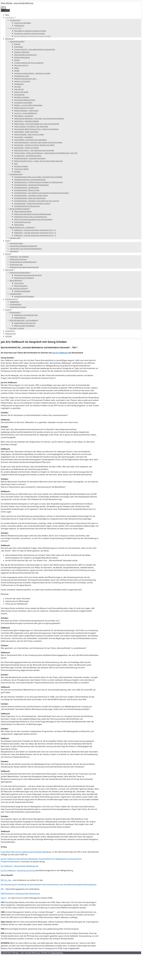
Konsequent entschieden (23, 102)
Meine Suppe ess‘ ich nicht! (24, 108)
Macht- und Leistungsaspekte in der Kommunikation (33, 219)
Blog (7, 15)
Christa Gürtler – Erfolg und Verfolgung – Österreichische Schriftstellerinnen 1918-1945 (45, 153)
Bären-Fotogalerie (20, 286)
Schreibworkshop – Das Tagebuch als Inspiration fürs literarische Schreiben (41, 193)
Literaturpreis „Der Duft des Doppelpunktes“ (26, 249)
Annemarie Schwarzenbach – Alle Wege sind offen (32, 73)
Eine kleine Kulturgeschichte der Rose (28, 275)
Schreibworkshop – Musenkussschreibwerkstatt (31, 185)
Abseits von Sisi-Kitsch (22, 81)
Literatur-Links (15, 238)
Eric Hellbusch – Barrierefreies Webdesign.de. (20, 866)
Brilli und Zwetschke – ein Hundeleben (24, 320)
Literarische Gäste (16, 243)
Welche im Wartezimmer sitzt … (25, 79)
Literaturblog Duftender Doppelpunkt (23, 246)
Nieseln (17, 60)
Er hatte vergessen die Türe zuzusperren (28, 63)
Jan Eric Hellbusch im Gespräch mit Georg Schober (32, 36)
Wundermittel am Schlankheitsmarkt (23, 262)
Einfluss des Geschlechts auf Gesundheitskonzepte (32, 214)
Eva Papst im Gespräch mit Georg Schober (29, 33)
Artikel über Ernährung (18, 259)
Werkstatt (10, 270)
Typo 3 (3, 898)
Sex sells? (17, 87)
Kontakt (8, 336)
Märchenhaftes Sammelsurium (25, 55)
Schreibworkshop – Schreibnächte (26, 187)
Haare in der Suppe (21, 92)
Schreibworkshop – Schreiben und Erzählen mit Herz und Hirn (36, 201)
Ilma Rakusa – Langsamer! (23, 116)
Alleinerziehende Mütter (23, 211)
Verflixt (16, 71)
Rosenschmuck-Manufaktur (20, 272)
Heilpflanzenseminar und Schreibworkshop (30, 180)
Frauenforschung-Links (22, 222)
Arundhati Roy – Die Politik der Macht (27, 156)
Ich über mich (15, 20)
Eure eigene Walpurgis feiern (24, 100)
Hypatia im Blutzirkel (21, 52)
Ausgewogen (19, 84)
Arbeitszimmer (12, 299)
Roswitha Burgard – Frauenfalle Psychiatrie (29, 158)
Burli (16, 164)
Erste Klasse (18, 47)
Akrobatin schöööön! (21, 97)
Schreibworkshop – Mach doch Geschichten (30, 198)
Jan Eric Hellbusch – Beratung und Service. (18, 870)
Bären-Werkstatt (16, 280)
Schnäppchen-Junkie (21, 76)
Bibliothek (10, 39)
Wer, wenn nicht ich (21, 65)
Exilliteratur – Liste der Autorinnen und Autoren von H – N (35, 233)
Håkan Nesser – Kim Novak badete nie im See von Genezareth (36, 124)
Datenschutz (10, 333)
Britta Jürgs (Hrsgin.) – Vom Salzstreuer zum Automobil (34, 150)
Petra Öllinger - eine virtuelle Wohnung (17, 3)
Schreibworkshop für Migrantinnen (27, 206)
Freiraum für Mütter (21, 169)
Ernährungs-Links (16, 265)
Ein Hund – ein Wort (17, 328)
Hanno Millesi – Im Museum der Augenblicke (30, 140)
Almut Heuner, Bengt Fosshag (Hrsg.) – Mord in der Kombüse (36, 129)
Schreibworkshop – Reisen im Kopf (26, 190)
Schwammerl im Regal (18, 307)
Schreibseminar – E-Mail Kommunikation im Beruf (32, 203)
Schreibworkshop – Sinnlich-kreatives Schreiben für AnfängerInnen (38, 182)
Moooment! (14, 251)
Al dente (17, 44)
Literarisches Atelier (18, 41)
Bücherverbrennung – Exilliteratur (23, 227)
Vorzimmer (10, 17)
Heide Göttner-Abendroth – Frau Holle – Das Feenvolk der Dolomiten (39, 118)
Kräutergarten (16, 312)
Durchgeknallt (19, 95)
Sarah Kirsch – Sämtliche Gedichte (26, 121)
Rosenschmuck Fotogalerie (24, 278)
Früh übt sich (19, 89)
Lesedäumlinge (16, 294)
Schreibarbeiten (15, 304)
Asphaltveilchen (20, 318)
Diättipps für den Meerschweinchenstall (24, 267)
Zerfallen (17, 172)
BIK (2, 889)
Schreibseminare (17, 174)
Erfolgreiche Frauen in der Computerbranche (30, 217)
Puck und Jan (19, 283)
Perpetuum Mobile (21, 166)
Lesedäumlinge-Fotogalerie (24, 296)
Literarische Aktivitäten (22, 23)
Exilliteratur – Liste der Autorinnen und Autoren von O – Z (35, 235)
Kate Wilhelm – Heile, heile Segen (26, 132)
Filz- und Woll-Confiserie (19, 288)
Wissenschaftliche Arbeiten (20, 209)
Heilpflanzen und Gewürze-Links (26, 315)
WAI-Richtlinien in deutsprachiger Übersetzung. (20, 893)
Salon (8, 240)
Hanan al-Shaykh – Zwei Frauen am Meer (29, 134)
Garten (9, 309)
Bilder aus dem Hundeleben (24, 326)
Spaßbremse (14, 302)
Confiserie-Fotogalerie (22, 291)
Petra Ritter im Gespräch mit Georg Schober (30, 31)
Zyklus (16, 68)
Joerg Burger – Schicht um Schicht (26, 148)
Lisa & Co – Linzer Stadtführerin (25, 113)
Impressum (10, 331)
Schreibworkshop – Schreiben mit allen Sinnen (31, 195)
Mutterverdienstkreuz (22, 57)
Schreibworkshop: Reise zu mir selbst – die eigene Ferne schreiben (38, 177)
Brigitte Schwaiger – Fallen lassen (26, 110)
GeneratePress (57, 953)
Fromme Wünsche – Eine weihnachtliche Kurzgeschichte (34, 49)
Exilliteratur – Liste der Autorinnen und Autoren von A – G (35, 230)
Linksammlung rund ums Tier (25, 323)
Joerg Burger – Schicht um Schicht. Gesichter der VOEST (34, 145)
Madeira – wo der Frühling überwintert (28, 105)
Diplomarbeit (19, 225)
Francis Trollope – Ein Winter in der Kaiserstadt (31, 126)
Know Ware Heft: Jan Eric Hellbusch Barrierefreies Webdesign (26, 852)
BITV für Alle (6, 880)
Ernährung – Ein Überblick (19, 257)
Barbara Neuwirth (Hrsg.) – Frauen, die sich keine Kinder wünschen (38, 161)
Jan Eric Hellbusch (60, 352)
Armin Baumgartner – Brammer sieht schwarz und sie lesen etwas (38, 142)
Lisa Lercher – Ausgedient (23, 137)
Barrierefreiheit (16, 28)
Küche (8, 254)
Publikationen (19, 25)
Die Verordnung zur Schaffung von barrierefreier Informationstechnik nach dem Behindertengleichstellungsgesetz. (49, 884)
